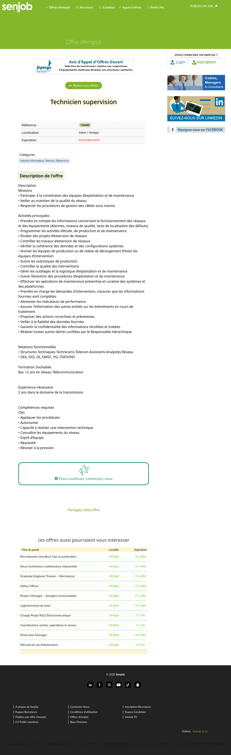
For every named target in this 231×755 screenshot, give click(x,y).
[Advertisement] (196, 171)
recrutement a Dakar (107, 744)
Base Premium (78, 721)
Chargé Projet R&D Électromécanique (45, 615)
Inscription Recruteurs (138, 706)
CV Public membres (26, 721)
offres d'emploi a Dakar (91, 744)
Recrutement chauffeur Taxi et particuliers (48, 556)
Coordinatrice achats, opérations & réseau (48, 625)
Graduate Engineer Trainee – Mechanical (47, 576)
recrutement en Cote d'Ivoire (198, 744)
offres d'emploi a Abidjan (217, 744)
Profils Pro (155, 7)
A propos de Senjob (26, 706)
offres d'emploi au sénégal (55, 744)
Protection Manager (33, 635)
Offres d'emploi (79, 716)
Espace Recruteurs (26, 711)
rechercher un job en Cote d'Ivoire (152, 744)
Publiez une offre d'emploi (30, 716)
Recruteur (84, 7)
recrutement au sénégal (73, 744)
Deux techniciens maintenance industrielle (48, 566)
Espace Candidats (135, 711)
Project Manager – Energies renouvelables (48, 595)
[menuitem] (59, 6)
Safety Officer (29, 586)
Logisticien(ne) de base (35, 605)
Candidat (107, 7)
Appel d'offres (130, 7)
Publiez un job (203, 6)
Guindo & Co (200, 731)
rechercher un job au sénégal (35, 744)
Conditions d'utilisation (83, 711)
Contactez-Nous (79, 706)
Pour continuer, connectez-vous (83, 473)
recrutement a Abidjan (114, 746)
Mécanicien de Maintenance (39, 644)
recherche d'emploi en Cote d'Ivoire (128, 744)
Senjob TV (131, 716)
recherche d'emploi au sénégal (14, 744)
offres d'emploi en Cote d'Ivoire (176, 744)
